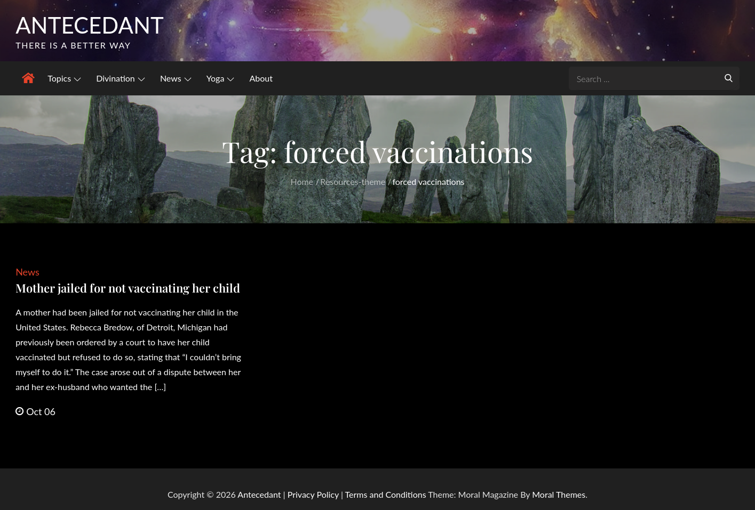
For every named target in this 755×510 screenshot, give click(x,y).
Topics (64, 78)
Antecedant (89, 25)
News (176, 78)
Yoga (220, 78)
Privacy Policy (313, 494)
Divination (120, 78)
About (261, 78)
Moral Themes (558, 494)
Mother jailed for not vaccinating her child (127, 288)
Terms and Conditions (386, 494)
